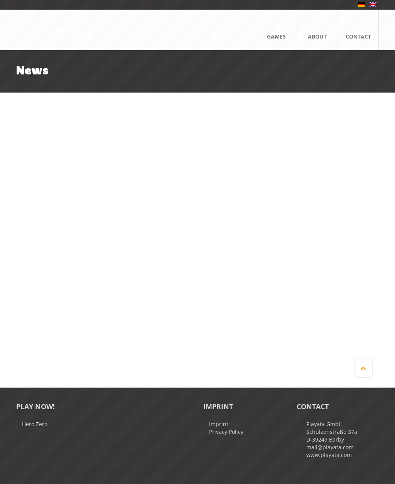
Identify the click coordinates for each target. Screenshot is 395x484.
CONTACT (358, 28)
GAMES (276, 28)
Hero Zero (34, 424)
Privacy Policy (226, 431)
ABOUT (317, 28)
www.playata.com (329, 455)
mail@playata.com (330, 447)
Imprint (218, 424)
